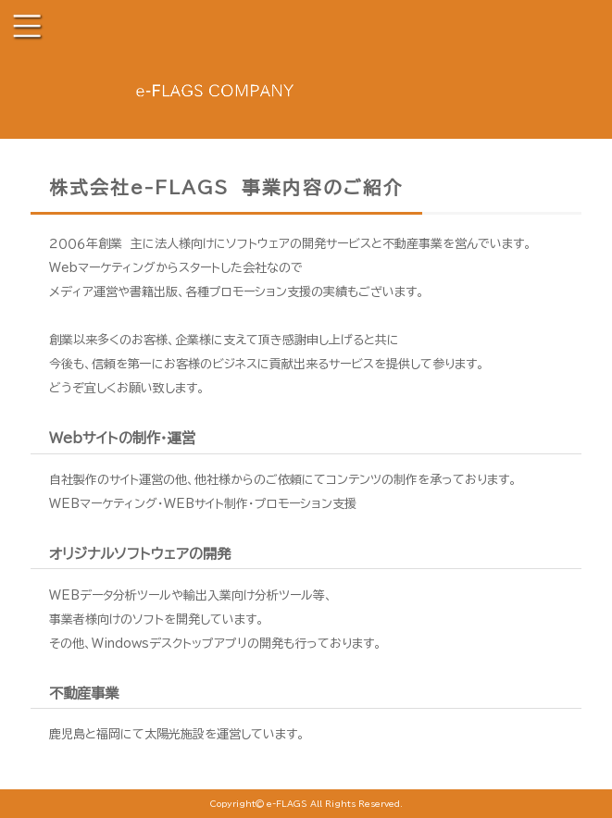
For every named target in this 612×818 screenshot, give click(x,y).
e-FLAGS (287, 803)
